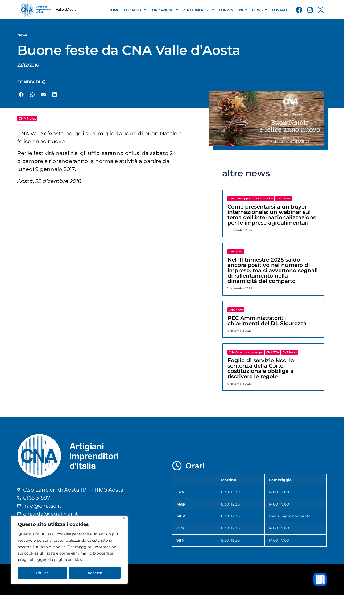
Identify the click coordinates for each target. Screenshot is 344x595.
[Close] (124, 518)
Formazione (164, 9)
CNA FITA (272, 352)
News (259, 9)
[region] (69, 550)
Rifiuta (42, 572)
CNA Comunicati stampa (246, 352)
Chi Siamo (135, 9)
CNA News (27, 118)
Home (114, 10)
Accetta (95, 572)
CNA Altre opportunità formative (251, 198)
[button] (31, 82)
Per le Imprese (198, 9)
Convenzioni (233, 9)
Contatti (280, 10)
